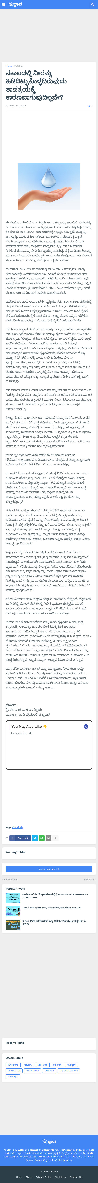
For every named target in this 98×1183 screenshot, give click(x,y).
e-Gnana (53, 1171)
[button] (4, 5)
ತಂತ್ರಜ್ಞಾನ (71, 1065)
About (29, 1177)
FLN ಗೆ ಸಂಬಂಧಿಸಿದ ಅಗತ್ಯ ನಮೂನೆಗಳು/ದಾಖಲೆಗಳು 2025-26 (51, 907)
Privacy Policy (43, 1177)
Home (9, 66)
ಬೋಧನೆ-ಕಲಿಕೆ (14, 1070)
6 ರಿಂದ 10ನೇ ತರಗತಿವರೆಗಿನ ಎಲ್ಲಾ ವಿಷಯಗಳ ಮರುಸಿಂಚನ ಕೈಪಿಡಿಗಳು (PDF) (54, 922)
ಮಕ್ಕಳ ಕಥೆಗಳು (32, 1070)
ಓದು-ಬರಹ (42, 1065)
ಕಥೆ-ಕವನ (57, 1065)
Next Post (89, 879)
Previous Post (11, 879)
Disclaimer (60, 1177)
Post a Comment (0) (49, 869)
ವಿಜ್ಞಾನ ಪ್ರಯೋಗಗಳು (69, 1070)
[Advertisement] (49, 35)
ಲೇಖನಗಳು (18, 66)
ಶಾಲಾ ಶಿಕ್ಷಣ (13, 1076)
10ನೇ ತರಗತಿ (13, 1065)
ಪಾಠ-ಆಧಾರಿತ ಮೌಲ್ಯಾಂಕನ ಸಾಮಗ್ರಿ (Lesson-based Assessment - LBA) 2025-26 (55, 895)
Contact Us (75, 1177)
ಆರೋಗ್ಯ (28, 1065)
